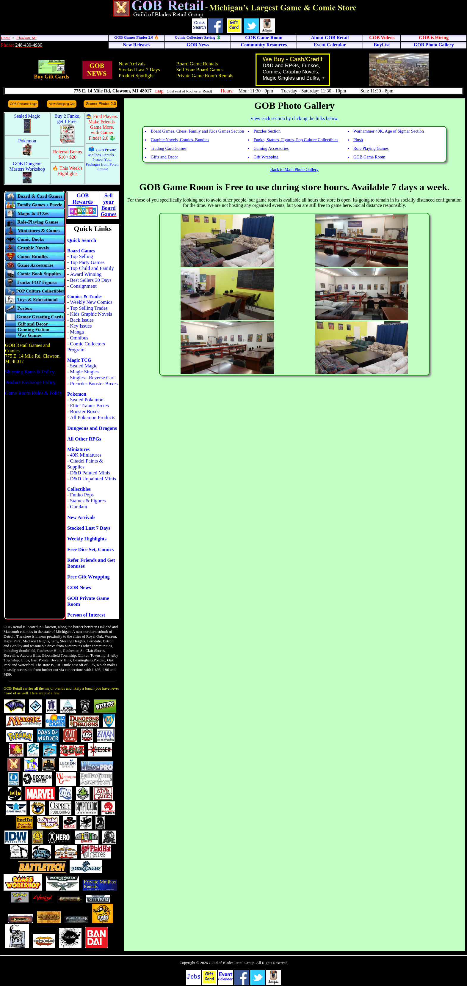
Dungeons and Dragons (92, 428)
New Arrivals (132, 64)
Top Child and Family (92, 268)
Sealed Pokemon (86, 399)
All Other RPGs (84, 439)
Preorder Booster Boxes (93, 383)
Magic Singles (84, 372)
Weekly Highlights (86, 539)
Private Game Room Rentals (205, 75)
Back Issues (82, 320)
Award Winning (85, 274)
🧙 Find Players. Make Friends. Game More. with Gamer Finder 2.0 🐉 (102, 127)
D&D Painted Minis (90, 473)
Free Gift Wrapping (88, 577)
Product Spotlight (136, 75)
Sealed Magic (83, 366)
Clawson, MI (26, 38)
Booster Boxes (84, 411)
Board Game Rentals (197, 64)
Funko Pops (82, 495)
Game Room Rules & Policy (33, 393)
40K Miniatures (85, 455)
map (159, 90)
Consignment (83, 286)
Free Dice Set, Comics (90, 549)
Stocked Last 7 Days (139, 70)
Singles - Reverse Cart (92, 377)
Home (5, 38)
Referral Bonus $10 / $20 (67, 154)
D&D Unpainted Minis (93, 479)
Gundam (78, 506)
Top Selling (81, 256)
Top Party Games (87, 262)
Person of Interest (86, 615)
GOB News (79, 587)
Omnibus (79, 338)
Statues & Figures (88, 501)
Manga (77, 332)
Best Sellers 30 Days (90, 280)
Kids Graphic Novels (91, 314)
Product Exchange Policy (30, 382)
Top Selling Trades (89, 308)
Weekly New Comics (91, 302)
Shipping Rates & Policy (29, 372)
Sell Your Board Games (200, 70)
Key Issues (81, 326)
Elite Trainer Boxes (89, 405)
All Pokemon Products (92, 417)
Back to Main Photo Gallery (294, 169)
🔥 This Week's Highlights (67, 171)
